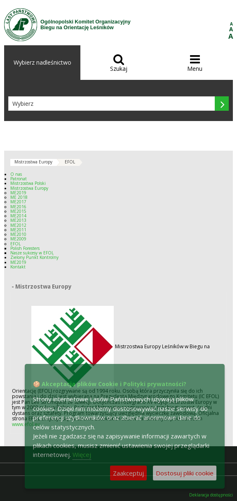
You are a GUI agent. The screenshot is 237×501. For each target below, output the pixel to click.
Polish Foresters (25, 248)
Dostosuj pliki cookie (185, 473)
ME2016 (18, 207)
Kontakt (18, 267)
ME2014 (18, 216)
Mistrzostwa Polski (28, 183)
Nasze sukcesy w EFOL (32, 253)
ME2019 (18, 193)
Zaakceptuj (128, 473)
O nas (16, 174)
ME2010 (18, 234)
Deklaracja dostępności (211, 495)
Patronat (18, 179)
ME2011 (18, 230)
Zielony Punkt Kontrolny (34, 257)
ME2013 (18, 220)
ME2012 (18, 225)
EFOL (70, 162)
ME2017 (18, 202)
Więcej (82, 454)
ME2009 (18, 239)
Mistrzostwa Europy (33, 162)
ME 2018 (19, 197)
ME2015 (18, 211)
